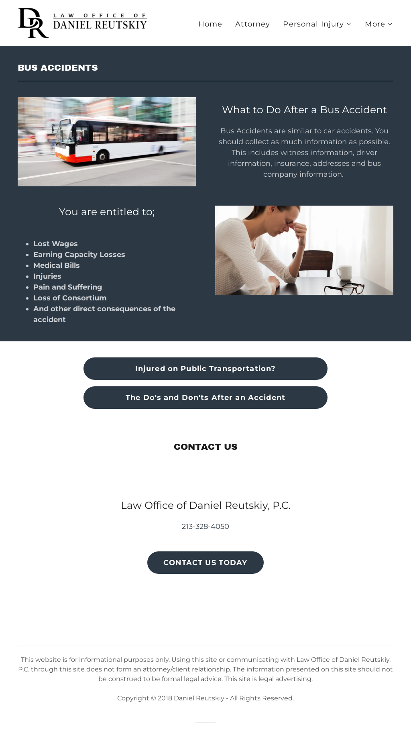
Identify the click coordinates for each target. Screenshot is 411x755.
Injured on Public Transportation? (205, 368)
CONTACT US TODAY (205, 562)
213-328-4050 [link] (205, 526)
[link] (83, 22)
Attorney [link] (252, 24)
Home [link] (210, 24)
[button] (317, 24)
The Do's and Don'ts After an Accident (205, 397)
